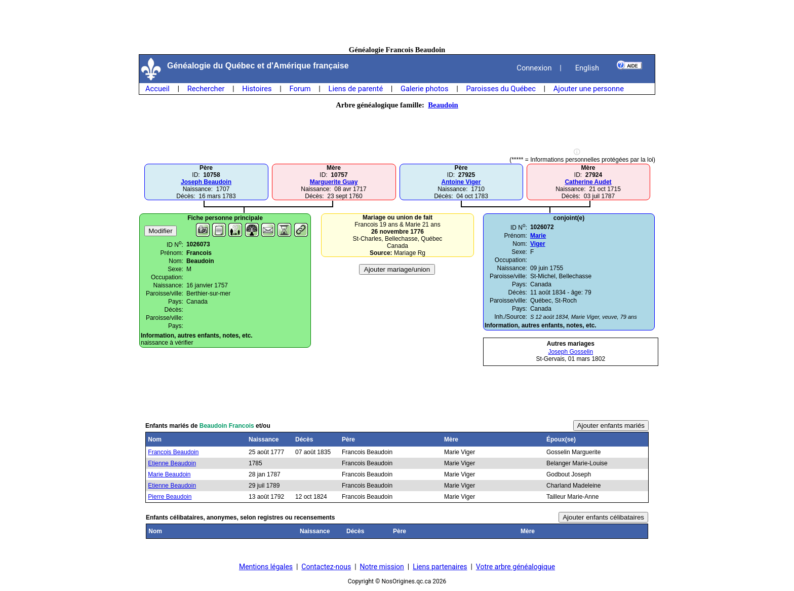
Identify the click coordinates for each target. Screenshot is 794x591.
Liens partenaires (440, 567)
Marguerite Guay (334, 182)
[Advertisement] (397, 23)
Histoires (256, 88)
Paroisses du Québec (501, 88)
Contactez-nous (326, 567)
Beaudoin (443, 105)
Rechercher (206, 88)
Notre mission (382, 567)
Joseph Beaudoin (206, 182)
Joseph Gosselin (570, 351)
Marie (538, 235)
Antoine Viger (461, 182)
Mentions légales (266, 567)
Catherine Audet (588, 182)
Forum (299, 88)
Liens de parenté (356, 88)
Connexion (534, 67)
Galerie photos (424, 88)
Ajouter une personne (588, 88)
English (587, 67)
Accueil (157, 88)
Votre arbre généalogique (515, 567)
